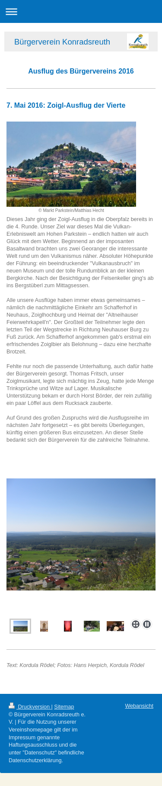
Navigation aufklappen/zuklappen (81, 11)
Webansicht (139, 706)
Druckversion (30, 707)
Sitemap (64, 707)
